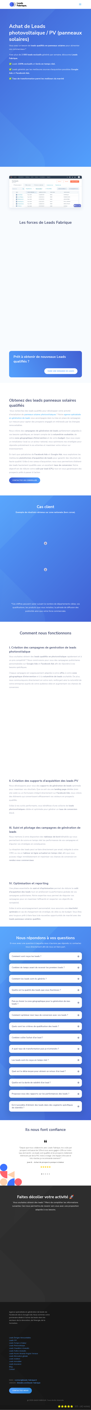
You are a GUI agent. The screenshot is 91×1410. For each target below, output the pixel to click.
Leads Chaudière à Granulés (19, 1348)
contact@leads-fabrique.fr (26, 1380)
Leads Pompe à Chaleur (17, 1343)
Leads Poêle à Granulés (17, 1351)
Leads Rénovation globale (18, 1356)
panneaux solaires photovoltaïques (40, 414)
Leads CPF (13, 1340)
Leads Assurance (15, 1364)
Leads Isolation (14, 1359)
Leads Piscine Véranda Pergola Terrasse (23, 1354)
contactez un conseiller (24, 480)
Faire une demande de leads (61, 371)
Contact (12, 1369)
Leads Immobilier (15, 1361)
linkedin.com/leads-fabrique (28, 1383)
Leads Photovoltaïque (17, 1346)
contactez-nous (20, 1391)
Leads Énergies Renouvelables (20, 1338)
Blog (10, 1367)
